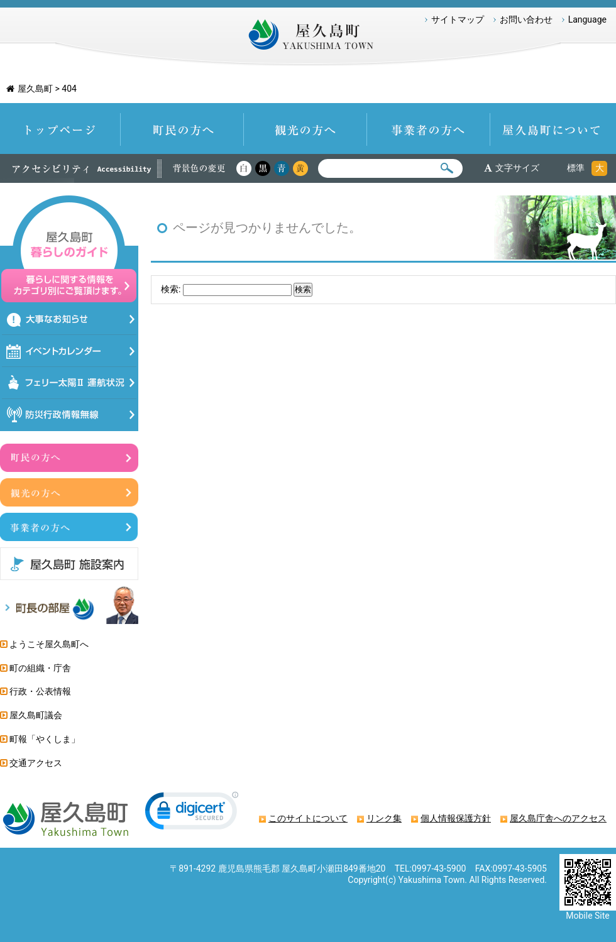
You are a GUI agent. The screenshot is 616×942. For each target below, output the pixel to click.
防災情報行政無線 (69, 415)
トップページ (60, 128)
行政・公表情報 (40, 691)
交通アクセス (35, 763)
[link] (192, 813)
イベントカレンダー (69, 351)
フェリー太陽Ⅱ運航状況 (69, 383)
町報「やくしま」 (44, 739)
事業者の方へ (428, 128)
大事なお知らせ (69, 319)
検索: (170, 289)
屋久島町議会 (35, 715)
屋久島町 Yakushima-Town (307, 38)
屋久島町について (553, 128)
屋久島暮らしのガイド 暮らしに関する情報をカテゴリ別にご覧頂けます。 (69, 249)
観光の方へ (305, 128)
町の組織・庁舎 (40, 668)
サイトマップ (457, 19)
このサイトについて (308, 818)
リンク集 (384, 818)
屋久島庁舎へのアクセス (558, 818)
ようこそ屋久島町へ (49, 644)
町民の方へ (182, 128)
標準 (576, 168)
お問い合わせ (526, 19)
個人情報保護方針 (456, 818)
